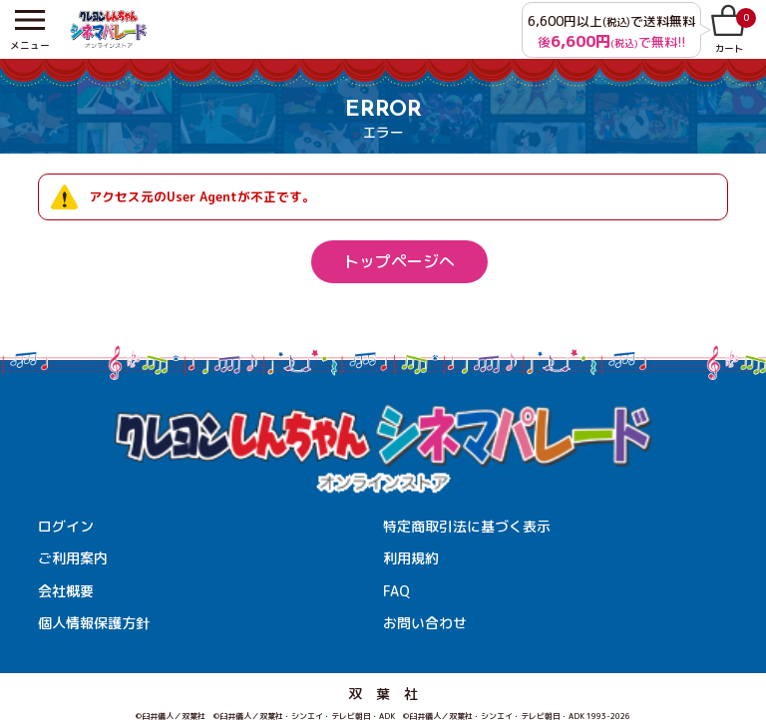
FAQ (396, 590)
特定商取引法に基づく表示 (467, 526)
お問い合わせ (425, 622)
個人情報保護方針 (94, 622)
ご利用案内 (73, 557)
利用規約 (411, 557)
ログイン (66, 526)
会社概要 (66, 590)
